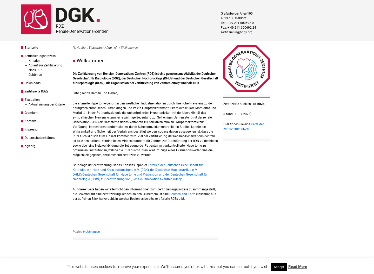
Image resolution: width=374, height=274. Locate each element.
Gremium (31, 113)
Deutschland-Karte (182, 194)
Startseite (31, 47)
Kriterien (34, 61)
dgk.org (30, 146)
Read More (297, 266)
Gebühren (35, 75)
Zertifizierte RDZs (36, 91)
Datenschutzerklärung (40, 138)
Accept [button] (279, 267)
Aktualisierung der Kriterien (47, 104)
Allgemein (111, 47)
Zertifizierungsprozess (40, 56)
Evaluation (32, 100)
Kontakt (30, 121)
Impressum (33, 129)
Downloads (33, 83)
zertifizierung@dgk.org (236, 32)
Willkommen (90, 61)
